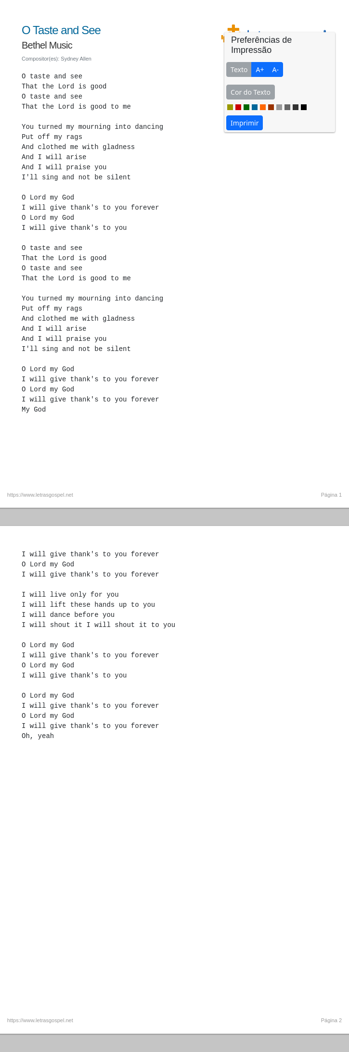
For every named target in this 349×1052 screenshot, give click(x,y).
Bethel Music (47, 45)
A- (275, 69)
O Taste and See (61, 30)
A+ (260, 69)
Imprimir (245, 122)
